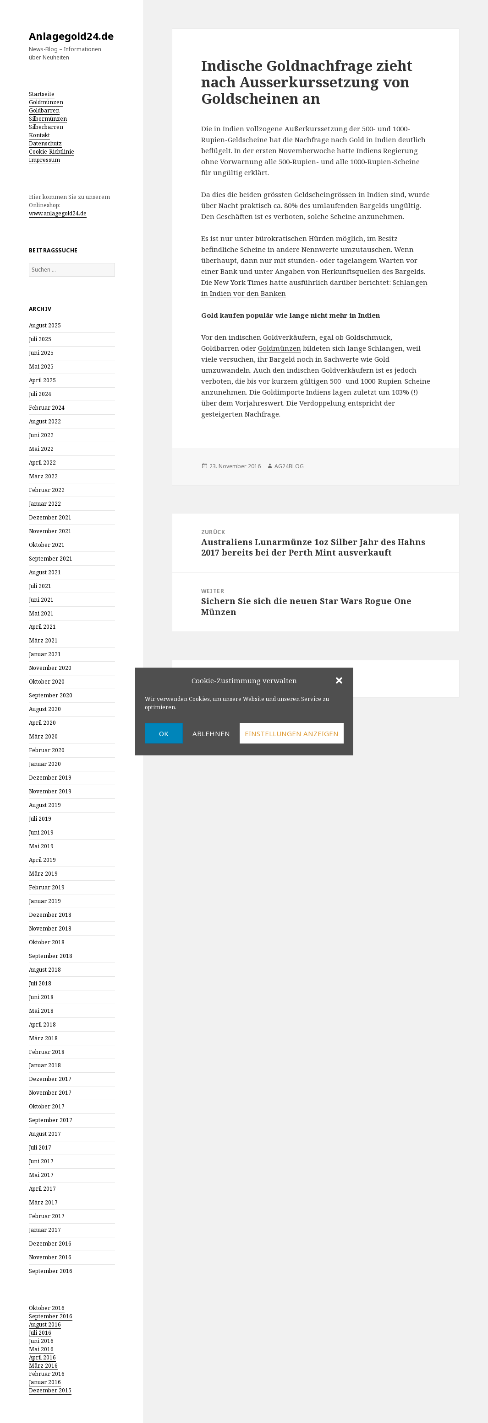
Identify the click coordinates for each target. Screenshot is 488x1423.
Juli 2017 (40, 1147)
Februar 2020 (47, 750)
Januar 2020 (45, 764)
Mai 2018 (41, 1011)
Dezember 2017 (50, 1079)
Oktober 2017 (47, 1106)
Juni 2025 (41, 353)
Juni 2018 (41, 997)
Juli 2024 (40, 394)
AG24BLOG (289, 466)
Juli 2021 (40, 586)
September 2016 (50, 1271)
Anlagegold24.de (71, 36)
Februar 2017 (47, 1216)
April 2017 (42, 1189)
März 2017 (43, 1202)
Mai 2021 (41, 613)
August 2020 (45, 709)
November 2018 (50, 928)
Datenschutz (45, 143)
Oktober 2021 (47, 545)
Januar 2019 (45, 901)
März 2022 (43, 476)
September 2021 (50, 558)
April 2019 (42, 860)
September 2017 (50, 1120)
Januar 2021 (45, 654)
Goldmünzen (46, 102)
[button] (339, 680)
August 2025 (45, 325)
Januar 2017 (45, 1230)
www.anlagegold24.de (58, 213)
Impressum (44, 160)
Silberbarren (46, 127)
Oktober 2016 (47, 1308)
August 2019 (45, 805)
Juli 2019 (40, 819)
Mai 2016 (41, 1349)
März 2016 (43, 1366)
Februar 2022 (47, 490)
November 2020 (50, 668)
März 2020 (43, 736)
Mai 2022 (41, 449)
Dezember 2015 (50, 1390)
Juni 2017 (41, 1161)
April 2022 (42, 462)
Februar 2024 (47, 408)
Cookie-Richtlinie (51, 151)
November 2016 (50, 1257)
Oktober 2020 (47, 681)
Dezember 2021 (50, 517)
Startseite (42, 94)
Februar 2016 (47, 1374)
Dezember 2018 (50, 915)
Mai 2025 (41, 366)
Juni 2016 (41, 1341)
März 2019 (43, 873)
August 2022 (45, 421)
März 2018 (43, 1038)
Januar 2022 (45, 504)
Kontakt (39, 135)
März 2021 (43, 640)
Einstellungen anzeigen (292, 733)
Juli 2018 (40, 983)
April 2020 (42, 723)
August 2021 (45, 572)
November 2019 (50, 791)
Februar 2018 (47, 1052)
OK (164, 733)
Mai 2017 (41, 1175)
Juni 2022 (41, 435)
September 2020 (50, 695)
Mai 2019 (41, 846)
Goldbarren (44, 110)
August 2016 (45, 1324)
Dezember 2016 (50, 1243)
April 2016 (42, 1357)
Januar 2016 (45, 1382)
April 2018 (42, 1024)
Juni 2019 (41, 832)
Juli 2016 (40, 1333)
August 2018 (45, 970)
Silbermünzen (48, 119)
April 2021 (42, 627)
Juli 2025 (40, 339)
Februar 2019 (47, 887)
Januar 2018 (45, 1065)
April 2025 (42, 380)
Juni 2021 (41, 600)
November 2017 (50, 1093)
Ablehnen (211, 733)
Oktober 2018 (47, 942)
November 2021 (50, 531)
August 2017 (45, 1134)
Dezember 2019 (50, 777)
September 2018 (50, 956)
